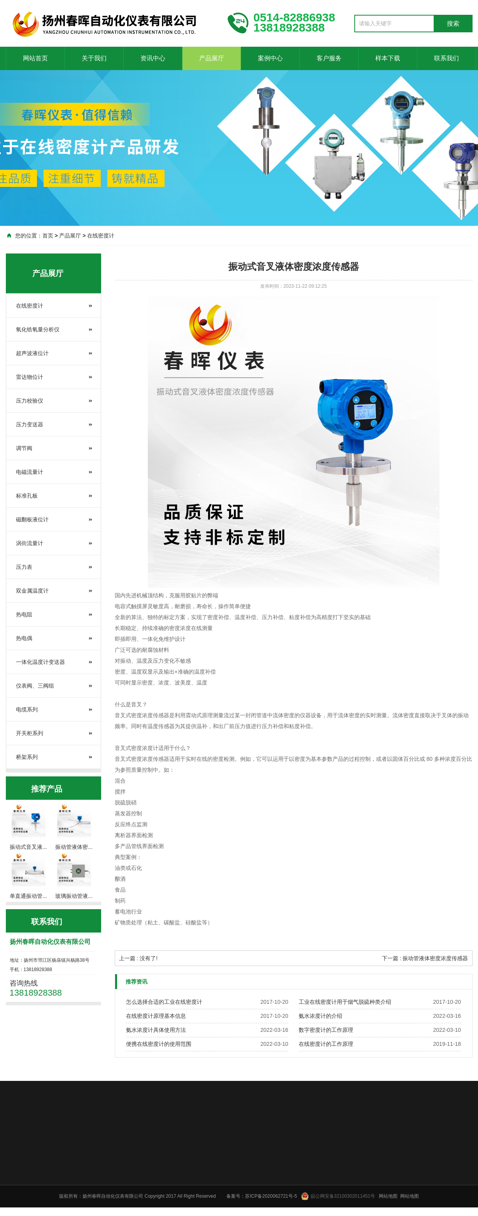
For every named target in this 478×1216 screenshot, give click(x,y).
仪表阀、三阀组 (35, 686)
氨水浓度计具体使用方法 (156, 1030)
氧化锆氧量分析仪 (38, 329)
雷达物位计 (29, 377)
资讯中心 (152, 58)
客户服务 (329, 58)
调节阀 (24, 448)
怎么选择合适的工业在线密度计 (164, 1002)
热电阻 (24, 614)
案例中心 (270, 58)
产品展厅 (211, 58)
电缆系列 (27, 709)
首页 (47, 235)
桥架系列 (27, 757)
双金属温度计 (32, 591)
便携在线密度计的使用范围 (158, 1044)
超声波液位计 (32, 353)
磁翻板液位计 (32, 519)
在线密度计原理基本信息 (156, 1016)
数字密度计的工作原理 (326, 1030)
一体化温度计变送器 (40, 662)
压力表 (24, 567)
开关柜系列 (29, 733)
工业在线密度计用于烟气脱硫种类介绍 (345, 1002)
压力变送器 (29, 424)
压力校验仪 (29, 401)
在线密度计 (100, 235)
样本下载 (387, 58)
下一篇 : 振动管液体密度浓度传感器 (425, 958)
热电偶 (24, 638)
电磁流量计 (29, 472)
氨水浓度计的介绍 (320, 1016)
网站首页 (35, 58)
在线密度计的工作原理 (326, 1044)
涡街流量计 (29, 543)
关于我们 (94, 58)
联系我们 (446, 58)
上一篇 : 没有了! (138, 958)
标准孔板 (27, 496)
